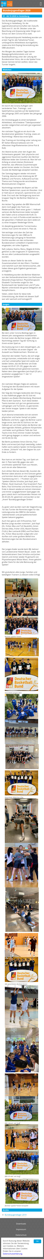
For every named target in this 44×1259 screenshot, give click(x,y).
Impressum (21, 1229)
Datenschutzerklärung (12, 1253)
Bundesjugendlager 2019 (15, 1214)
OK (37, 1241)
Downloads (21, 1223)
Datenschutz (21, 1235)
